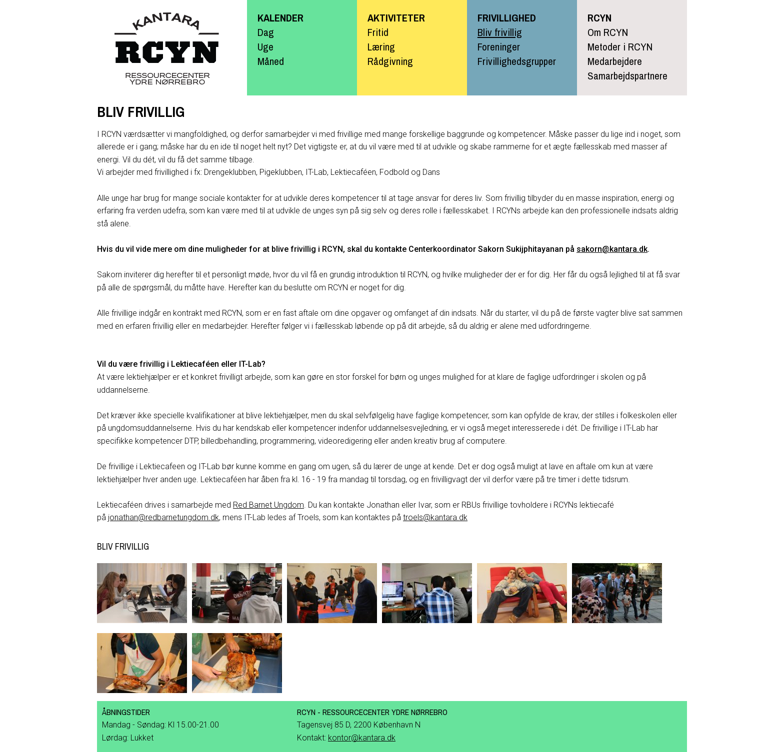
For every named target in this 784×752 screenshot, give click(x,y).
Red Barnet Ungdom (268, 505)
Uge (266, 46)
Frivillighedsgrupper (517, 61)
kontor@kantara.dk (362, 738)
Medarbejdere (615, 61)
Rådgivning (390, 61)
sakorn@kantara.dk (612, 249)
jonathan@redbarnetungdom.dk (163, 517)
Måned (271, 61)
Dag (266, 32)
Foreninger (499, 46)
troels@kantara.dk (435, 517)
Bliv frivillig (500, 32)
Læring (381, 46)
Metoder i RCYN (620, 46)
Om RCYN (608, 32)
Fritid (378, 32)
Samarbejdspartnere (628, 75)
